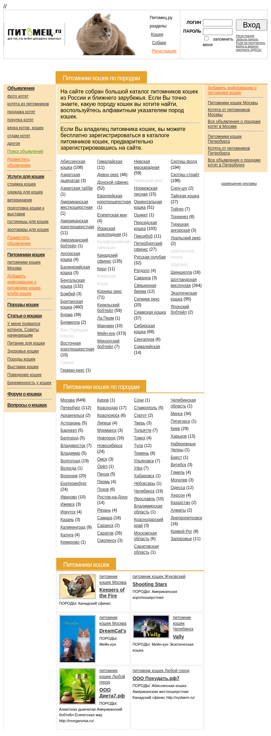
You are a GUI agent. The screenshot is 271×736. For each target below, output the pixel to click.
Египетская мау (112, 215)
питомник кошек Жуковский (159, 576)
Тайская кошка (185, 195)
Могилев (179, 480)
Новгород (106, 438)
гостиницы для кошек (28, 221)
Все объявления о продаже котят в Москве (234, 124)
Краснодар (107, 407)
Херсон (178, 495)
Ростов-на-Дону (112, 497)
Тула (138, 445)
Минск (177, 413)
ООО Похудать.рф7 (156, 678)
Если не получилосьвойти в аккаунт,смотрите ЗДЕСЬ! (250, 46)
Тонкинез (179, 216)
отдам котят (18, 135)
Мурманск (106, 430)
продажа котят (21, 111)
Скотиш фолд (184, 161)
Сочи (139, 400)
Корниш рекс (109, 291)
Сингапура (144, 339)
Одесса (178, 487)
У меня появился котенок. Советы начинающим (23, 329)
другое (13, 143)
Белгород (69, 438)
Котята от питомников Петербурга (229, 151)
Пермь (103, 481)
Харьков (179, 436)
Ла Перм (105, 318)
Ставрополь (145, 407)
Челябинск (144, 491)
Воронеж (68, 475)
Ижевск (67, 504)
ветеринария (19, 200)
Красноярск (108, 415)
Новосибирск (109, 445)
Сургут (140, 415)
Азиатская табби (76, 188)
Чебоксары (144, 483)
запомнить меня (218, 42)
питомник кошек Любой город (112, 676)
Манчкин (105, 325)
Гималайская (110, 161)
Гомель (177, 472)
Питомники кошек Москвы (233, 102)
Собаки (159, 42)
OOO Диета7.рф (112, 692)
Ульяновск (144, 460)
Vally (178, 636)
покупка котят (20, 119)
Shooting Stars (150, 584)
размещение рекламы (239, 183)
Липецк (104, 423)
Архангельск (72, 415)
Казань (67, 519)
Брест (176, 457)
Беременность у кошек (29, 382)
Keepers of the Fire (111, 592)
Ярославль (144, 498)
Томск (140, 438)
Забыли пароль (247, 39)
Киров (103, 400)
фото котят (17, 96)
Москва (67, 400)
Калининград (72, 527)
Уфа (138, 468)
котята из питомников (28, 103)
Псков (103, 489)
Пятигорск (180, 421)
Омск (102, 459)
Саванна (142, 277)
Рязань (104, 510)
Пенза (103, 474)
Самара (105, 517)
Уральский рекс (185, 237)
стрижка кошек (21, 184)
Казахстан (180, 502)
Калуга (66, 534)
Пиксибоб (143, 236)
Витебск (178, 464)
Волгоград (70, 460)
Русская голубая (150, 257)
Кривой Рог (181, 531)
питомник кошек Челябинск (183, 623)
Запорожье (181, 538)
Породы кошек (21, 359)
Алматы (178, 510)
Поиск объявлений (25, 151)
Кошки (157, 34)
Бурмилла (70, 322)
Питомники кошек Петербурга (225, 139)
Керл (102, 268)
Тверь (140, 423)
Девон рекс (108, 174)
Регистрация (164, 51)
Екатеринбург (73, 483)
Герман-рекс (72, 370)
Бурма (66, 314)
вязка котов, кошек (25, 127)
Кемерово (70, 542)
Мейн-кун (106, 333)
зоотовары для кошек (28, 229)
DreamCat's (112, 631)
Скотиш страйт (185, 174)
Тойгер (177, 209)
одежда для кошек (25, 192)
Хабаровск (144, 475)
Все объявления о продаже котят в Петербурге (234, 162)
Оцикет (141, 215)
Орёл (102, 466)
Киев (175, 428)
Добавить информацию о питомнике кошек (232, 90)
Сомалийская (147, 346)
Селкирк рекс (147, 299)
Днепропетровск (186, 517)
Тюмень (141, 453)
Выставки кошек (23, 366)
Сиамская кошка (150, 312)
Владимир (70, 453)
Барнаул (68, 430)
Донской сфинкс (113, 182)
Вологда (68, 468)
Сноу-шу (179, 188)
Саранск (105, 525)
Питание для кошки (26, 343)
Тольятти (142, 430)
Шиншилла (181, 272)
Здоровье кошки (23, 351)
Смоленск (106, 540)
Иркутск (67, 512)
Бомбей (67, 293)
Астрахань (70, 423)
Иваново (68, 497)
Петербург (70, 407)
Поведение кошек (24, 374)
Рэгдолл (142, 270)
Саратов (105, 533)
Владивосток (72, 445)
